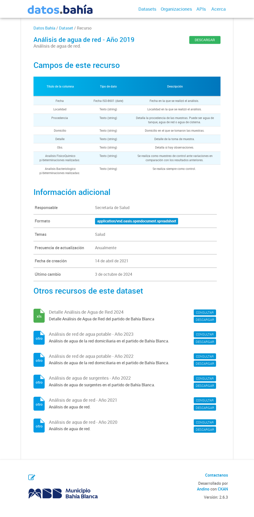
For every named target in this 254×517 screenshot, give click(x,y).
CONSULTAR (205, 312)
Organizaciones (176, 9)
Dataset (66, 28)
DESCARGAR (205, 39)
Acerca (218, 9)
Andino (203, 489)
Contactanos (216, 475)
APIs (201, 9)
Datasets (147, 9)
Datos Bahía (44, 28)
